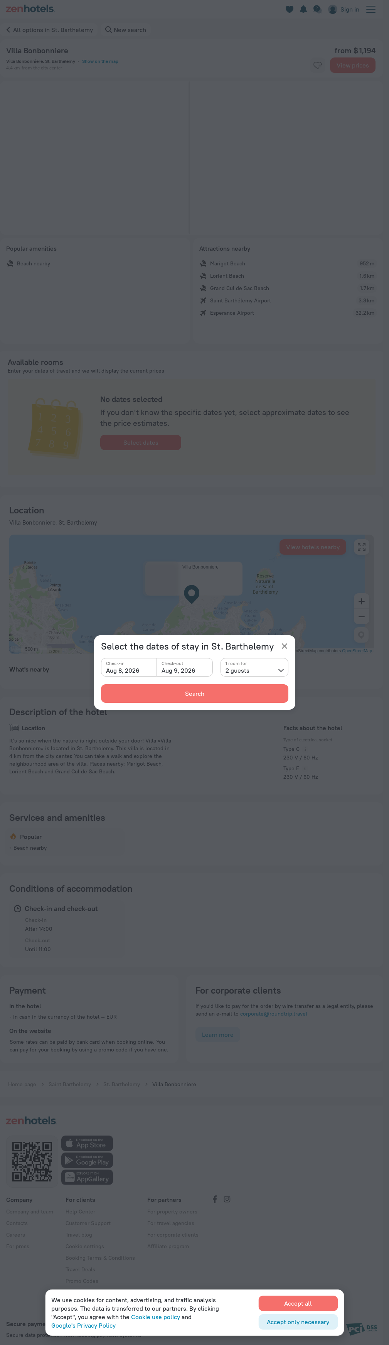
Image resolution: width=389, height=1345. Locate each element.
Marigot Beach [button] (36, 554)
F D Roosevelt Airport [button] (170, 613)
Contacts (17, 1171)
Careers (15, 1182)
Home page (22, 1032)
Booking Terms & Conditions (100, 1205)
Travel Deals (80, 1217)
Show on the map (100, 61)
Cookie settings (85, 1194)
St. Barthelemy (121, 1032)
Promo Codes (82, 1228)
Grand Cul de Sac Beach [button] (48, 576)
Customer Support (88, 1171)
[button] (76, 158)
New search (130, 30)
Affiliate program (168, 1194)
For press (17, 1194)
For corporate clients (173, 1182)
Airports (146, 542)
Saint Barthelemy (70, 1032)
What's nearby (29, 542)
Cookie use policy (155, 1317)
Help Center (80, 1159)
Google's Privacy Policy (83, 1325)
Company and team (29, 1159)
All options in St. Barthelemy (53, 30)
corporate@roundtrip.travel (273, 961)
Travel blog (79, 1182)
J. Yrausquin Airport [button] (168, 624)
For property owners (172, 1159)
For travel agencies (170, 1171)
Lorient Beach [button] (35, 565)
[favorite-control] (317, 65)
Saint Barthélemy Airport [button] (174, 554)
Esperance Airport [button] (166, 565)
